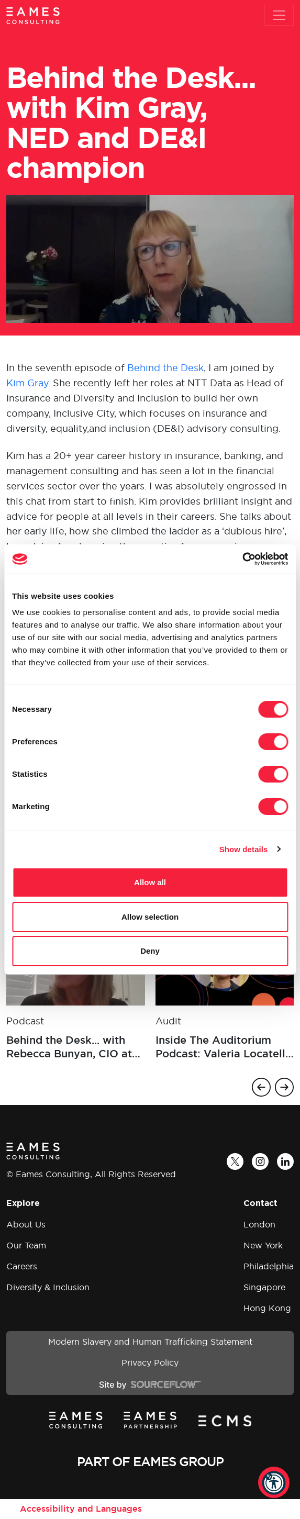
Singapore (264, 1287)
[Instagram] (260, 1161)
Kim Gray (27, 383)
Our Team (26, 1245)
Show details (243, 849)
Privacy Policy (150, 1362)
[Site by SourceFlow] (150, 1384)
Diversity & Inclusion (48, 1287)
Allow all (150, 882)
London (259, 1224)
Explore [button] (23, 1203)
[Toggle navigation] (279, 15)
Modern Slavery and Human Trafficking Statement (150, 1341)
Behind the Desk (165, 368)
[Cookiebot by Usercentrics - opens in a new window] (242, 559)
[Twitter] (235, 1161)
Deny (150, 950)
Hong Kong (267, 1308)
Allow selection (150, 916)
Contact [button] (260, 1203)
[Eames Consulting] (33, 15)
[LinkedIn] (285, 1161)
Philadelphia (268, 1266)
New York (263, 1245)
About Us (26, 1224)
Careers (21, 1266)
